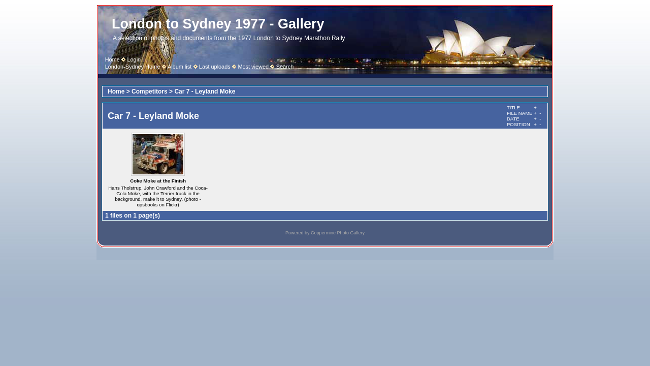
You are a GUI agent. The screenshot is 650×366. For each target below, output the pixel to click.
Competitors (150, 91)
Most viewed (253, 67)
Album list (179, 67)
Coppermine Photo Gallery (338, 232)
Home (112, 59)
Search (285, 67)
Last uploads (215, 67)
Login (134, 59)
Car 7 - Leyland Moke (204, 91)
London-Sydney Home (132, 67)
